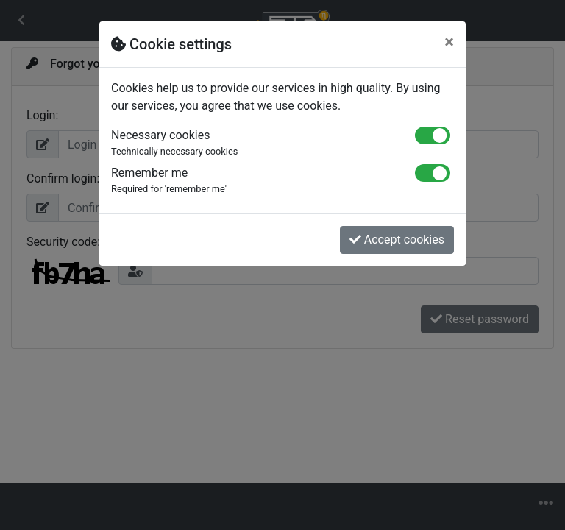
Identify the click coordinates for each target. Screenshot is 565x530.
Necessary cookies (252, 143)
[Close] (449, 42)
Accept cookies (396, 240)
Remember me (252, 181)
